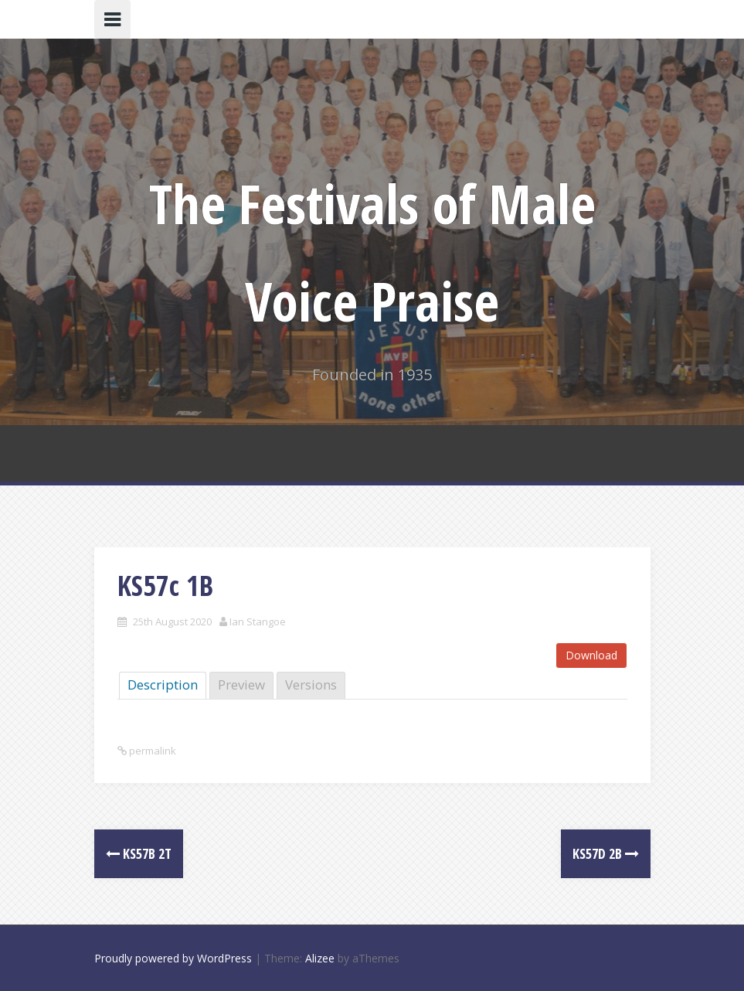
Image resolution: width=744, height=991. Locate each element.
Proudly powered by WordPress (173, 958)
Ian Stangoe (257, 621)
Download (591, 655)
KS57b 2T (139, 853)
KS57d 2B (605, 853)
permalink (151, 751)
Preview (241, 684)
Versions (311, 684)
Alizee (320, 958)
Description (162, 684)
